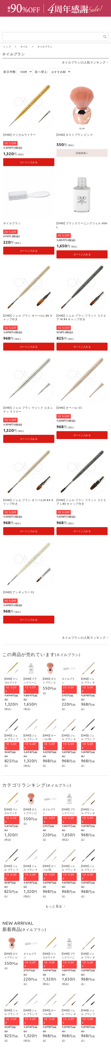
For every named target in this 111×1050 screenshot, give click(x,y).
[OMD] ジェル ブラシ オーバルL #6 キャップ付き (28, 317)
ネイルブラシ (12, 222)
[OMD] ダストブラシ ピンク (74, 134)
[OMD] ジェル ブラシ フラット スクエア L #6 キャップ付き (81, 501)
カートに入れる (29, 162)
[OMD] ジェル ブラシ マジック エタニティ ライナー (28, 409)
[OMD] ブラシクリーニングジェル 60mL (81, 224)
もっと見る (53, 906)
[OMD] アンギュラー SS (18, 591)
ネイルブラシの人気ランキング (84, 62)
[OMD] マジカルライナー (19, 134)
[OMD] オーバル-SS (69, 407)
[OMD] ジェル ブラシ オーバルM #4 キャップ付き (28, 501)
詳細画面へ (82, 152)
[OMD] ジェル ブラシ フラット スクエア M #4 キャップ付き (81, 317)
